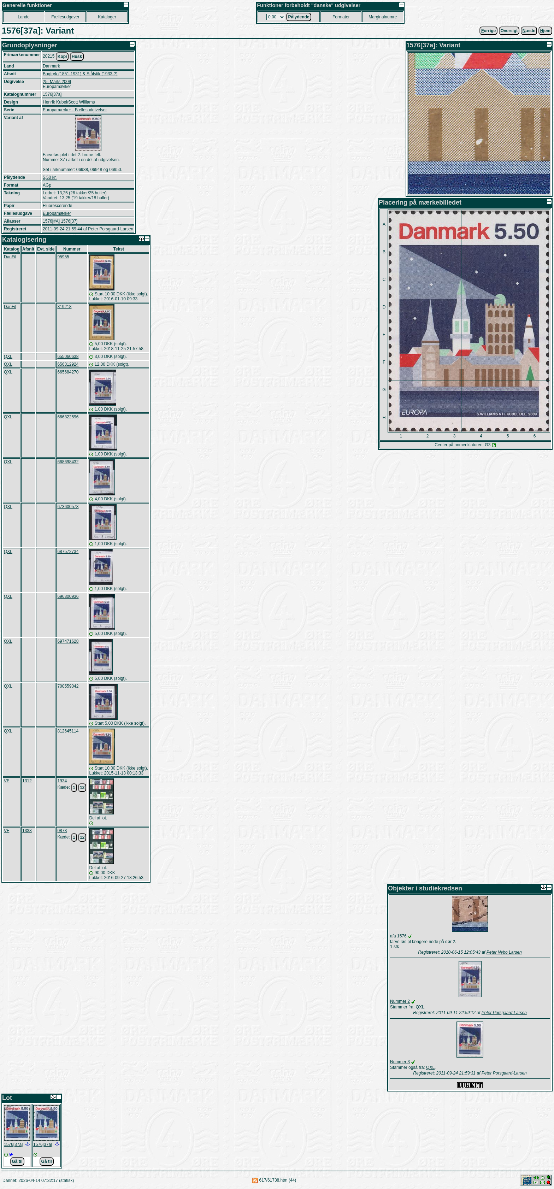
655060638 (67, 356)
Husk (77, 56)
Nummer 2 (400, 1001)
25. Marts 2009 (57, 81)
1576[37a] (13, 1144)
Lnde (23, 16)
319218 (64, 306)
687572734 (67, 551)
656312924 (67, 364)
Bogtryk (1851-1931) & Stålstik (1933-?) (80, 73)
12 (82, 787)
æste (529, 30)
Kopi (62, 56)
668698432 (67, 461)
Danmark (51, 66)
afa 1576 (398, 936)
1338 (27, 830)
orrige (488, 30)
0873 (62, 830)
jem (545, 30)
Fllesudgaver (65, 16)
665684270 (67, 372)
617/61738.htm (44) (277, 1180)
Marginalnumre (383, 16)
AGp (47, 185)
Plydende (298, 16)
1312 (27, 780)
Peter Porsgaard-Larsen (110, 228)
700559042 (67, 686)
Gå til (17, 1161)
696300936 (67, 596)
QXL (8, 356)
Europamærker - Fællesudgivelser (75, 109)
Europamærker (57, 213)
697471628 (67, 641)
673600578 (67, 506)
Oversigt (509, 30)
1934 (62, 780)
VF (6, 780)
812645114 (67, 731)
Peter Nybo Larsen (504, 952)
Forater (341, 16)
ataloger (107, 16)
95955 (63, 256)
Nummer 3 (400, 1061)
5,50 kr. (50, 177)
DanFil (10, 256)
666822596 (67, 416)
